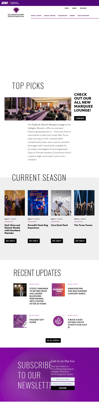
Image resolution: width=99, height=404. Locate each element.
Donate (74, 8)
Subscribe (83, 8)
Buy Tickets (11, 241)
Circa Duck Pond (59, 225)
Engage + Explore (49, 15)
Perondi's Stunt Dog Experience (38, 226)
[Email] (63, 384)
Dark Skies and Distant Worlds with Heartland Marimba (12, 229)
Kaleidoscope (62, 15)
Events (67, 8)
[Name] (63, 379)
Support (72, 15)
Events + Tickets (36, 15)
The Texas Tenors (83, 225)
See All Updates (53, 340)
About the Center (83, 15)
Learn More (80, 118)
